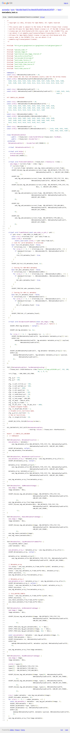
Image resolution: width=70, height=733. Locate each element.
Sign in (66, 3)
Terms (23, 730)
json (66, 730)
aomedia (5, 9)
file (42, 17)
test (59, 9)
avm (12, 9)
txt (62, 730)
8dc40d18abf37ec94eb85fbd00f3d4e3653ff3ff (35, 9)
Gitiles (12, 730)
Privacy (17, 730)
